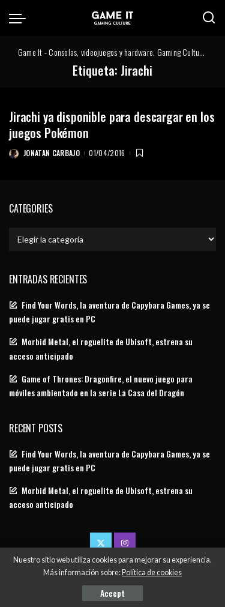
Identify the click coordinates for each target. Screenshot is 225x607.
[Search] (209, 18)
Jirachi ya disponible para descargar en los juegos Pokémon (112, 124)
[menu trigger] (20, 18)
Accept (112, 593)
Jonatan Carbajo (51, 153)
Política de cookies (152, 572)
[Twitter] (101, 543)
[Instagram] (125, 543)
